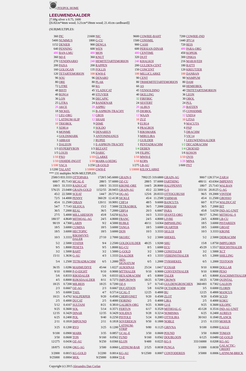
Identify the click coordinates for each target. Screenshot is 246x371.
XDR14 (63, 127)
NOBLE (169, 321)
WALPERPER (81, 296)
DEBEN (145, 148)
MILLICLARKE (150, 73)
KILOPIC (225, 304)
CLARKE (102, 156)
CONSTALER (173, 251)
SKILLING (147, 94)
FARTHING (171, 181)
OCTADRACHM (174, 288)
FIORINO (125, 300)
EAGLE (224, 327)
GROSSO (225, 198)
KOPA (144, 161)
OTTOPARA (80, 177)
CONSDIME (194, 111)
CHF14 (123, 202)
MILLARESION (82, 214)
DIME (99, 123)
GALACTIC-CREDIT (227, 347)
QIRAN (77, 202)
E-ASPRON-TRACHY (110, 144)
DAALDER (126, 255)
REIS (189, 44)
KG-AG (224, 341)
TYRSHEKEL (173, 261)
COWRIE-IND (195, 36)
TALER (169, 275)
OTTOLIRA (171, 317)
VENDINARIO (68, 61)
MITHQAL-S (227, 214)
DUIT (143, 57)
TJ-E (122, 357)
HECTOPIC (79, 231)
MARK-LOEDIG (106, 161)
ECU (167, 247)
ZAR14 (223, 177)
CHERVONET (128, 296)
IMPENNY (226, 181)
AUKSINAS (126, 267)
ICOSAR (169, 267)
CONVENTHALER (176, 271)
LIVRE (168, 218)
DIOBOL (145, 111)
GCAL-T (124, 292)
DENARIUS (103, 131)
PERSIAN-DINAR (151, 48)
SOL (75, 308)
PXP (189, 127)
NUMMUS (65, 40)
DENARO (102, 77)
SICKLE (124, 198)
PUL (189, 102)
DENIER (64, 44)
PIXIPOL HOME (64, 8)
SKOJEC (124, 237)
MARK (77, 333)
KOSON (191, 152)
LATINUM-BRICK (231, 353)
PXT (189, 165)
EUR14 (144, 123)
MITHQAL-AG (82, 218)
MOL (75, 357)
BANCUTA (171, 202)
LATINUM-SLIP (69, 119)
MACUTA (192, 123)
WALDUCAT (227, 202)
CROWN (169, 279)
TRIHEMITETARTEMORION (159, 82)
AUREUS (225, 313)
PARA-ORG (193, 48)
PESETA (77, 247)
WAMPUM (193, 77)
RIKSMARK (148, 131)
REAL (76, 210)
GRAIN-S (125, 177)
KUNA (123, 214)
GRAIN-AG (171, 177)
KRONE (224, 231)
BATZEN (192, 107)
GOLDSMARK (68, 136)
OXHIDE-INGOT (70, 161)
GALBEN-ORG (129, 304)
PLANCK (225, 317)
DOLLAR (225, 267)
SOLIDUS (125, 313)
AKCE (63, 107)
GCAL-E (124, 333)
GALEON (225, 284)
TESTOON (226, 261)
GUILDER (146, 140)
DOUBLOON (172, 337)
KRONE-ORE (127, 185)
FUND (123, 337)
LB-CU (223, 218)
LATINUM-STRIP (126, 327)
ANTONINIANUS (107, 136)
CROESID (192, 148)
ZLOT (168, 296)
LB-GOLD (102, 165)
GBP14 (123, 210)
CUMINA (78, 227)
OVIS (189, 156)
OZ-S (122, 284)
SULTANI (78, 304)
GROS (100, 115)
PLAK (99, 82)
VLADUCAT (104, 90)
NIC (98, 36)
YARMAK (170, 198)
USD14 (190, 115)
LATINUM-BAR (129, 347)
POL (75, 317)
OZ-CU (123, 181)
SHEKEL (170, 237)
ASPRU (100, 107)
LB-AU (144, 165)
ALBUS (145, 107)
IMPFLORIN (227, 243)
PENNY (77, 198)
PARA (168, 210)
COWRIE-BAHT (150, 36)
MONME (64, 131)
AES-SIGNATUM (127, 261)
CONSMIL (146, 40)
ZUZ (143, 119)
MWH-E (145, 156)
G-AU (76, 255)
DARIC (100, 152)
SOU (62, 77)
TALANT (65, 169)
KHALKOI (147, 61)
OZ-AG (77, 288)
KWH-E (101, 73)
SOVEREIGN (127, 321)
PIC (61, 36)
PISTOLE (125, 317)
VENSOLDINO (149, 90)
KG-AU (124, 353)
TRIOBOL (65, 123)
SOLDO (101, 127)
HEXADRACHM (130, 275)
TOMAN (224, 333)
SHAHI (100, 119)
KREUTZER (194, 69)
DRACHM (192, 131)
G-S (166, 189)
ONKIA (191, 57)
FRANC (124, 218)
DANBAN (192, 73)
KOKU (223, 300)
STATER (77, 243)
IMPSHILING (172, 223)
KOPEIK (191, 52)
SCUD (223, 296)
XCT (222, 251)
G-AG (223, 189)
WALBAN (225, 185)
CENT (144, 77)
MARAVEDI (194, 61)
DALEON (65, 144)
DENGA (101, 44)
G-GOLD (124, 251)
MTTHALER (127, 271)
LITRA (63, 102)
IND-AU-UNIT (228, 308)
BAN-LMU (66, 52)
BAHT (76, 251)
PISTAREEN (227, 223)
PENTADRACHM (151, 144)
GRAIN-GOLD (81, 189)
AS (142, 86)
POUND (169, 333)
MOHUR (225, 321)
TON (75, 337)
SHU (167, 243)
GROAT (224, 227)
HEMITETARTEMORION (112, 61)
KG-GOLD (79, 353)
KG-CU (124, 247)
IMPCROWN (127, 279)
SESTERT (146, 102)
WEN (99, 48)
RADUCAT (79, 185)
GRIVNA (170, 327)
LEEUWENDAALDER (200, 140)
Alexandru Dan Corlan (86, 366)
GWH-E (101, 169)
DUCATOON (127, 288)
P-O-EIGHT (79, 271)
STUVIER (102, 94)
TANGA (124, 227)
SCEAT (77, 194)
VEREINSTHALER (176, 255)
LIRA (167, 300)
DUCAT (77, 300)
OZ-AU (77, 341)
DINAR (77, 313)
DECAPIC (102, 98)
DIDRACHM (227, 237)
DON (122, 231)
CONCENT (147, 69)
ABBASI (64, 140)
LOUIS (63, 152)
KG (98, 86)
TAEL (76, 292)
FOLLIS (101, 69)
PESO (223, 271)
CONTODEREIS (174, 353)
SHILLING (226, 255)
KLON (123, 341)
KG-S (167, 341)
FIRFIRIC (146, 98)
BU (166, 292)
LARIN (77, 223)
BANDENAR (104, 102)
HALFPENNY (173, 185)
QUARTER (171, 227)
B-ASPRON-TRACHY (110, 111)
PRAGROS (147, 127)
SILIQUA (78, 206)
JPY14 (190, 40)
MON (99, 52)
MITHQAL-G (172, 308)
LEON (190, 94)
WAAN (144, 115)
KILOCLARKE (149, 169)
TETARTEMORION (71, 73)
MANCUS (225, 292)
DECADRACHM (197, 144)
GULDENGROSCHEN (178, 284)
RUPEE (100, 140)
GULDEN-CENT (150, 65)
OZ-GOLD (226, 337)
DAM (189, 82)
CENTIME (146, 52)
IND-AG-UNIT (228, 210)
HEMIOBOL (194, 86)
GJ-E (167, 304)
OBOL (190, 98)
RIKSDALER (80, 275)
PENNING (65, 48)
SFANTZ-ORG (173, 214)
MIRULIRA (147, 136)
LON (62, 98)
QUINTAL (226, 279)
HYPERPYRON (69, 148)
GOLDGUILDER (130, 243)
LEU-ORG (65, 115)
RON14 (63, 94)
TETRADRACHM (84, 261)
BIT (221, 206)
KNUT (100, 57)
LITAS (190, 119)
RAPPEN (101, 65)
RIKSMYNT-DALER (80, 237)
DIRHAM (170, 206)
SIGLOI (169, 231)
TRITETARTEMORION (201, 90)
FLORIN (224, 288)
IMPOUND (79, 321)
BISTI (62, 90)
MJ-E (62, 57)
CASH (144, 44)
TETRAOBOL (128, 206)
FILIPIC (145, 152)
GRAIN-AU (126, 189)
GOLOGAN (66, 69)
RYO (75, 327)
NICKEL (64, 111)
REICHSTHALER (230, 247)
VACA (63, 165)
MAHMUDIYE (82, 267)
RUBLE (124, 223)
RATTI (190, 65)
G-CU (99, 40)
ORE (62, 82)
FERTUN (124, 308)
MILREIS (78, 284)
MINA (190, 161)
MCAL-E (78, 181)
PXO (62, 156)
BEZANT (101, 148)
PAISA (63, 65)
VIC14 (190, 136)
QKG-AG (78, 347)
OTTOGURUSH (174, 194)
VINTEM (225, 194)
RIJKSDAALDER (83, 279)
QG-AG (124, 194)
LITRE (63, 86)
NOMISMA (171, 313)
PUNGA (169, 347)
